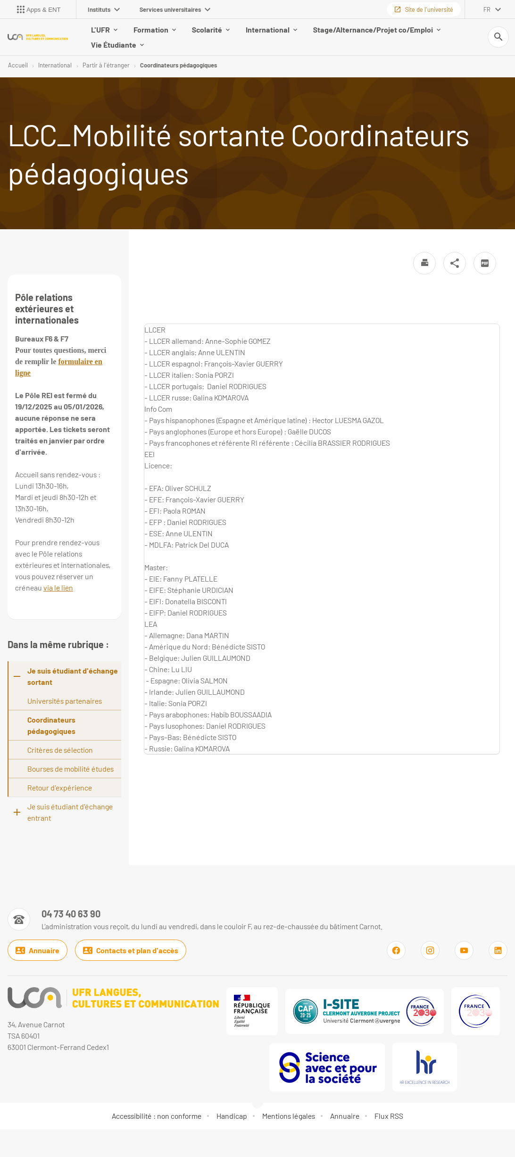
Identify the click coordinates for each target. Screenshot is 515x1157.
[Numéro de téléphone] (195, 920)
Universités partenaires (64, 702)
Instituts (104, 9)
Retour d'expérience (59, 788)
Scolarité (211, 29)
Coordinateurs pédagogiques (178, 66)
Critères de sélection (60, 751)
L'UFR (104, 29)
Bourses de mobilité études (70, 770)
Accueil (18, 66)
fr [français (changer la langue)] (486, 9)
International (271, 29)
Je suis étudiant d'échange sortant (72, 677)
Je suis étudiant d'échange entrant (70, 813)
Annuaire (37, 952)
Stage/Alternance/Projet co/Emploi (376, 29)
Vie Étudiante (117, 45)
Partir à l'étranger (106, 66)
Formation (154, 29)
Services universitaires (175, 9)
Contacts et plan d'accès (130, 952)
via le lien (58, 588)
